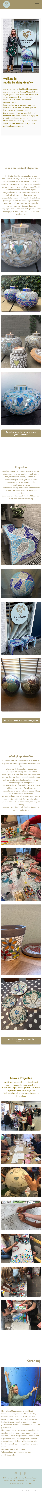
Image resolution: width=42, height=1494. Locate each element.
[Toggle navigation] (37, 4)
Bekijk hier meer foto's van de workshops (21, 1040)
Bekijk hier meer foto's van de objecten (21, 720)
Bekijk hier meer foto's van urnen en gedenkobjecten (21, 433)
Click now (37, 1491)
